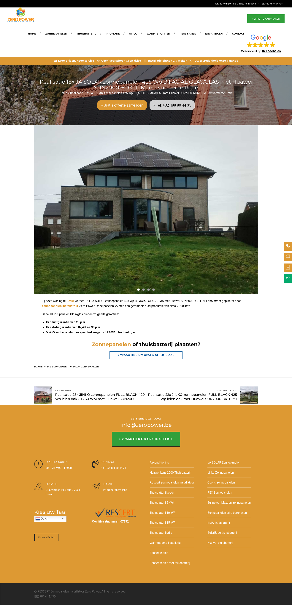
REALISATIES (188, 33)
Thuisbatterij (86, 33)
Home (32, 33)
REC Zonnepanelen (219, 492)
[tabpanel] (146, 209)
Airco (133, 33)
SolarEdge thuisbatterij (222, 532)
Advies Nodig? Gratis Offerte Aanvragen (235, 3)
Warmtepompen (158, 33)
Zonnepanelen (56, 33)
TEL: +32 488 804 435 (272, 3)
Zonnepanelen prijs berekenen (227, 512)
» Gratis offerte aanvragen (122, 105)
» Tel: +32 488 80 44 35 (172, 105)
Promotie (113, 33)
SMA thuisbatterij (218, 522)
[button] (261, 43)
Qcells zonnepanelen (221, 482)
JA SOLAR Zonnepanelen (223, 462)
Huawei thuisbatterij (220, 543)
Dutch (41, 519)
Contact (238, 33)
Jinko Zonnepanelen (220, 472)
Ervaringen (214, 33)
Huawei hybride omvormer (50, 366)
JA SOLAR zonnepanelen (84, 366)
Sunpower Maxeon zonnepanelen (229, 502)
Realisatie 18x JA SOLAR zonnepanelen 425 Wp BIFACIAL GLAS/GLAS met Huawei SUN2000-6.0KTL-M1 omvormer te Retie (151, 93)
